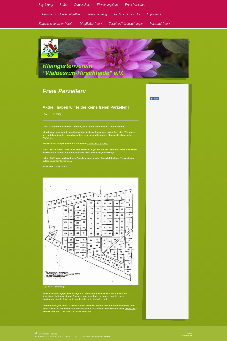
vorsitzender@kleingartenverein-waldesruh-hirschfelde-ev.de (79, 299)
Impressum (130, 308)
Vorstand (125, 158)
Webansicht (187, 336)
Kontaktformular (63, 161)
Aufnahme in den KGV (97, 143)
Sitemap (54, 334)
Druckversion (42, 334)
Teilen (154, 99)
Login (189, 333)
